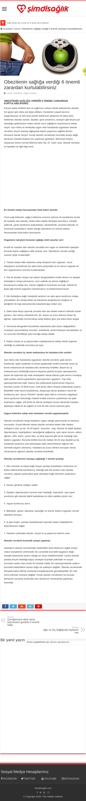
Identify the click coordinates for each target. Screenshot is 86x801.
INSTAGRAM (70, 778)
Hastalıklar (17, 93)
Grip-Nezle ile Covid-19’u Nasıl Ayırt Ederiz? (28, 23)
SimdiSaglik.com (43, 788)
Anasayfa (6, 28)
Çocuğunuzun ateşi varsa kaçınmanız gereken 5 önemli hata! (25, 621)
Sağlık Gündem (30, 93)
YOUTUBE (49, 778)
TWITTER (28, 778)
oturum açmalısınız (59, 642)
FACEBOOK (9, 778)
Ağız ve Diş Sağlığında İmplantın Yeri (61, 630)
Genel (17, 28)
